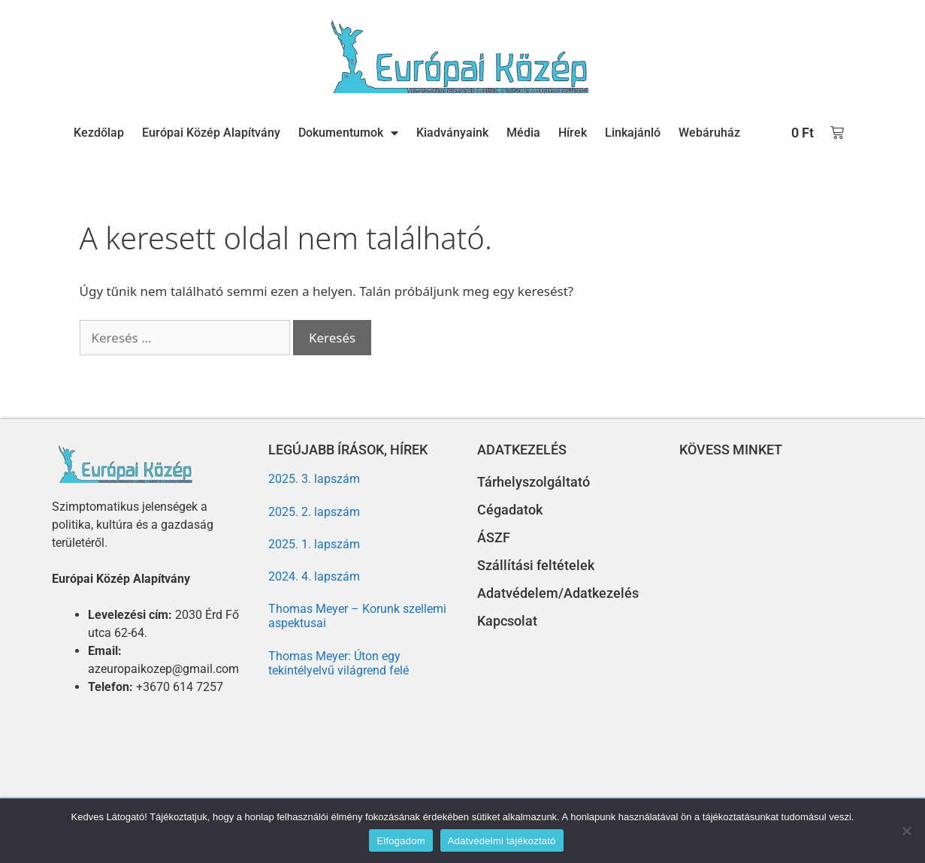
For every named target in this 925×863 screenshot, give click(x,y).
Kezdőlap (99, 132)
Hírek (572, 132)
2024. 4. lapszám (314, 576)
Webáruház (709, 132)
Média (523, 132)
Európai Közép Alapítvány (211, 132)
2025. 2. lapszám (314, 512)
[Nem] (906, 830)
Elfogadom (400, 840)
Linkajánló (632, 132)
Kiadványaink (452, 132)
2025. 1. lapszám (314, 544)
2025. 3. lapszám (314, 479)
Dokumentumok (348, 132)
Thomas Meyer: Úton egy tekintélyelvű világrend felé (338, 663)
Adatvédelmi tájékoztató (502, 840)
